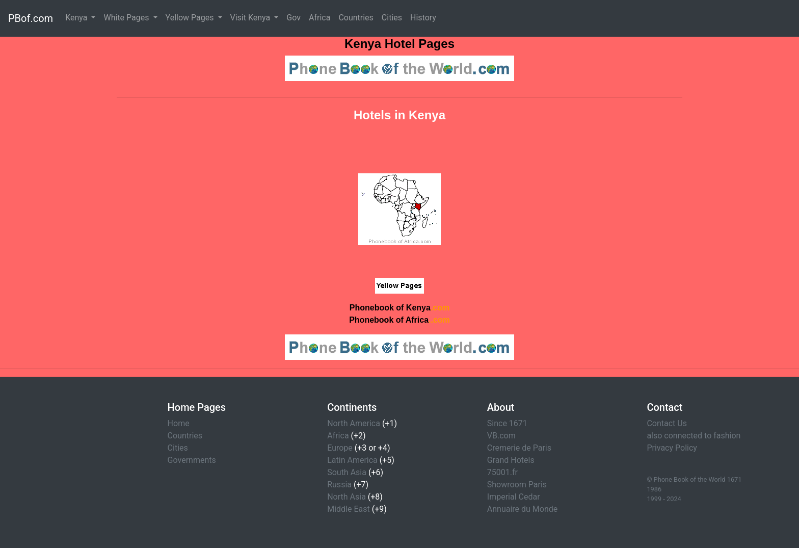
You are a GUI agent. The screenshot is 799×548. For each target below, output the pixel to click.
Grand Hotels (511, 460)
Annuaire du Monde (522, 509)
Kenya (77, 17)
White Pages (127, 17)
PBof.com (30, 18)
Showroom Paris (517, 484)
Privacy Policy (672, 448)
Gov (293, 17)
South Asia (346, 472)
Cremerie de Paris (519, 448)
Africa (319, 17)
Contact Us (667, 423)
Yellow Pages (191, 17)
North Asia (346, 497)
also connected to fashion (693, 435)
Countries (355, 17)
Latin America (352, 460)
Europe (340, 448)
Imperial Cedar (513, 497)
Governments (192, 460)
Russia (339, 484)
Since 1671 (507, 423)
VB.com (501, 435)
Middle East (348, 509)
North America (353, 423)
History (423, 17)
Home (179, 423)
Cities (392, 17)
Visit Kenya (251, 17)
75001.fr (502, 472)
